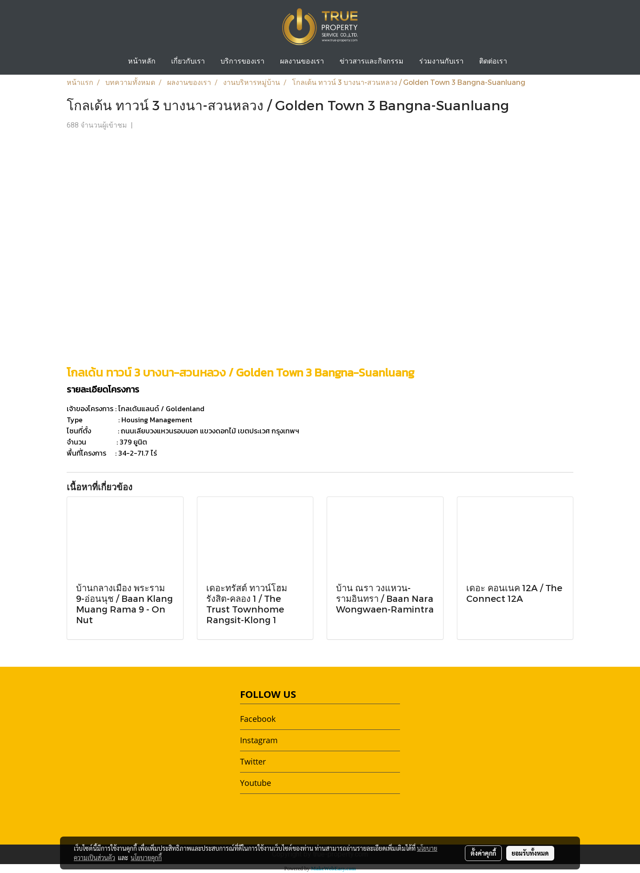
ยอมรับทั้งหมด (530, 853)
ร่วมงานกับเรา (441, 61)
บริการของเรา (242, 61)
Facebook (258, 718)
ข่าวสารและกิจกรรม (372, 61)
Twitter (253, 761)
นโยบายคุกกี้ (146, 857)
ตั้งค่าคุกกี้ (483, 853)
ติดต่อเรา (493, 61)
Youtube (255, 782)
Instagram (259, 740)
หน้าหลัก (142, 61)
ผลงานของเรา (302, 61)
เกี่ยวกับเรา (188, 61)
